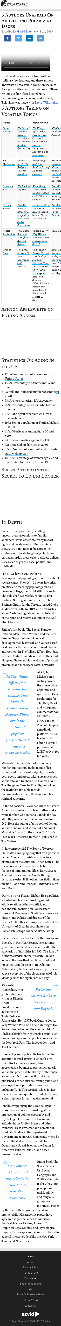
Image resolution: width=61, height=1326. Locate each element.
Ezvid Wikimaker (47, 102)
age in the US (40, 440)
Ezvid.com (30, 1289)
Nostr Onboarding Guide (30, 1294)
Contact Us (31, 1305)
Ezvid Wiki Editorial (24, 31)
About (30, 1262)
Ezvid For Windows (30, 1283)
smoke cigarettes (16, 453)
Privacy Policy (30, 1267)
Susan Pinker (6, 130)
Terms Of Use (30, 1272)
